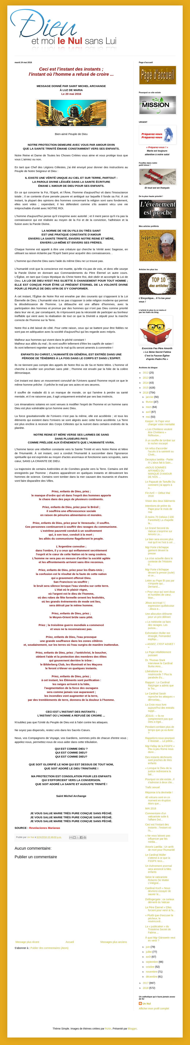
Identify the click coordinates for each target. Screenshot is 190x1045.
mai (148, 416)
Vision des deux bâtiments (160, 500)
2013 (146, 377)
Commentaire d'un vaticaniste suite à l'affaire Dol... (156, 816)
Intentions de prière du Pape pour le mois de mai (158, 508)
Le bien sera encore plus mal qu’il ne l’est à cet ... (160, 541)
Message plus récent (27, 941)
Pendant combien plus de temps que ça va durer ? (159, 730)
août (148, 956)
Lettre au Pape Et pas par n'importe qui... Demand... (159, 583)
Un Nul (146, 1003)
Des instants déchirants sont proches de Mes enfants (158, 760)
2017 (146, 983)
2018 (146, 987)
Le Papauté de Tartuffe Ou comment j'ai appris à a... (160, 484)
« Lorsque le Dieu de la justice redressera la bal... (158, 771)
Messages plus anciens (113, 941)
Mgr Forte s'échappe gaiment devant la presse (157, 550)
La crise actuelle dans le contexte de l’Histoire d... (159, 561)
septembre (152, 961)
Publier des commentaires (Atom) (50, 948)
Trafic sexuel (152, 787)
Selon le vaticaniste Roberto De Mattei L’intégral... (157, 880)
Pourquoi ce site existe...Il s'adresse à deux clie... (159, 781)
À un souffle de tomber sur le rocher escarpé (160, 442)
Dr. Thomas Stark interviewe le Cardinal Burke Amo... (158, 663)
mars (149, 406)
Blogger (132, 1028)
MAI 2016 (150, 808)
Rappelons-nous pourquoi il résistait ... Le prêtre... (160, 740)
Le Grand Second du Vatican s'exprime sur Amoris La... (158, 531)
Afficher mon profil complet (154, 1008)
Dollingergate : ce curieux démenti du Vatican (159, 901)
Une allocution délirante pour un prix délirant (158, 615)
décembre (152, 976)
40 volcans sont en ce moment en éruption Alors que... (158, 800)
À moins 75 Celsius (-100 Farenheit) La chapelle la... (159, 520)
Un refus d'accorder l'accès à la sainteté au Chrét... (159, 451)
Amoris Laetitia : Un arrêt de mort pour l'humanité (160, 848)
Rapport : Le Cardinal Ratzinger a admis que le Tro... (159, 685)
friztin (108, 1028)
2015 (146, 387)
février (150, 401)
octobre (150, 966)
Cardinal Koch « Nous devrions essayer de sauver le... (158, 891)
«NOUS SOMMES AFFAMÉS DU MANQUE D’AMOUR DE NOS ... (158, 472)
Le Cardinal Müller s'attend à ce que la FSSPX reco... (157, 857)
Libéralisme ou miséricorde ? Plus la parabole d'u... (158, 674)
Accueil (70, 941)
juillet (149, 951)
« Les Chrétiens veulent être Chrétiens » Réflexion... (158, 432)
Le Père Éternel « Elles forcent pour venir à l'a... (160, 909)
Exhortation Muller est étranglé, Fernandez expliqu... (158, 636)
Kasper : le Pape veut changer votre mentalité (160, 423)
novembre (152, 971)
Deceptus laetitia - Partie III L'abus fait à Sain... (159, 461)
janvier (150, 396)
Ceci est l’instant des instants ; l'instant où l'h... (158, 827)
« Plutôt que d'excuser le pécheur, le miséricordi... (159, 918)
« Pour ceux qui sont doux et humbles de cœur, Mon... (160, 594)
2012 (146, 372)
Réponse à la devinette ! (159, 792)
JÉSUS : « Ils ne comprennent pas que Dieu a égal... (159, 718)
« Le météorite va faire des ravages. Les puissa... (158, 624)
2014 (146, 382)
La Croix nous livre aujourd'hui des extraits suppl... (159, 707)
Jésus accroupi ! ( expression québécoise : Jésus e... (159, 605)
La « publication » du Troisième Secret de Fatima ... (158, 929)
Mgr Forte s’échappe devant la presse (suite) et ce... (160, 572)
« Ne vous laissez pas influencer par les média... (157, 838)
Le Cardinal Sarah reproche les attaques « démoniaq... (160, 696)
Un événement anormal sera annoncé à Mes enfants (158, 869)
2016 (146, 392)
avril (148, 411)
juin (148, 946)
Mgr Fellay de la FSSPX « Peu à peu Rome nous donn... (160, 749)
